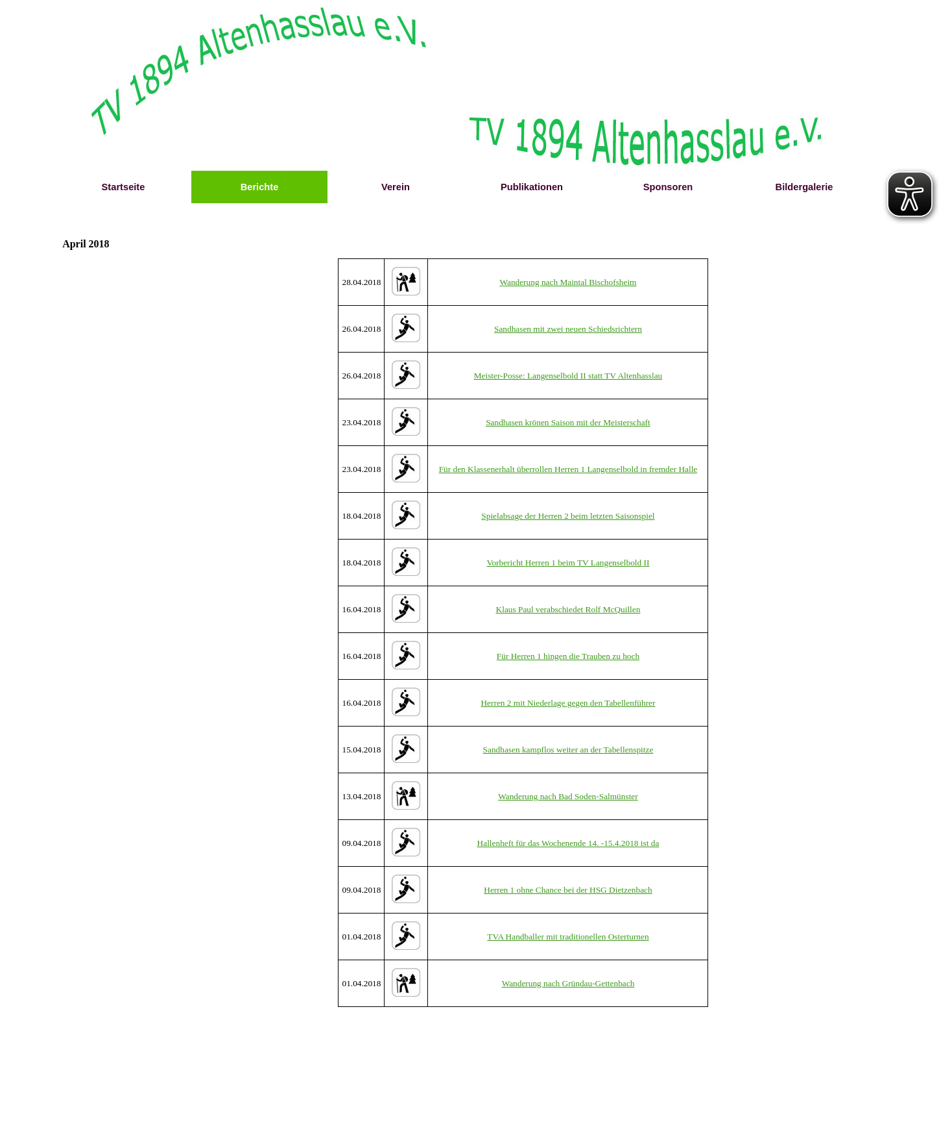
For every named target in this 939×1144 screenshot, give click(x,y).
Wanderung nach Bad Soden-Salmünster (567, 796)
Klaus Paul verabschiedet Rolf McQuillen (568, 609)
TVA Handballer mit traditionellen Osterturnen (567, 936)
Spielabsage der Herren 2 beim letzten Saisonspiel (567, 516)
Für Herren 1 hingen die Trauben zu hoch (568, 656)
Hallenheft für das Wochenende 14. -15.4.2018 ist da (568, 843)
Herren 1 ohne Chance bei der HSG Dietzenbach (568, 890)
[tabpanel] (523, 632)
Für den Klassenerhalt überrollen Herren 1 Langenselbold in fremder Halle (568, 469)
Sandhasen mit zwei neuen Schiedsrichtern (568, 329)
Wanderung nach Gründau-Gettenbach (568, 983)
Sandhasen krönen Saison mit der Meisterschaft (568, 422)
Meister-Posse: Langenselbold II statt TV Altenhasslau (568, 375)
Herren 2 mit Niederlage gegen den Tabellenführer (568, 703)
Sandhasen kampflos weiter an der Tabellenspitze (568, 749)
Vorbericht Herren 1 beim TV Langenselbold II (567, 562)
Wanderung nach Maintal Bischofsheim (567, 282)
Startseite (123, 187)
